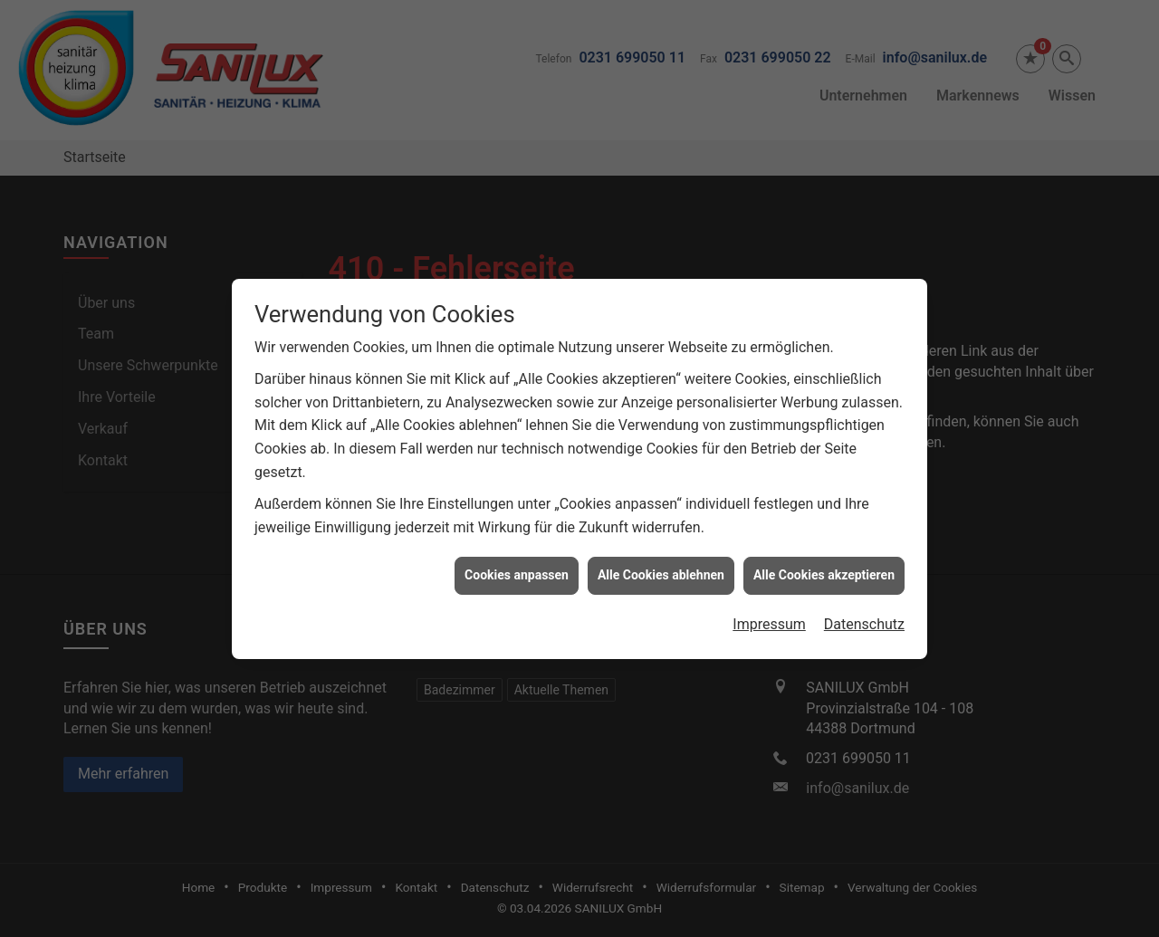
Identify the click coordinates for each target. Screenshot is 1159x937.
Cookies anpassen (517, 569)
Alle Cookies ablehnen (661, 569)
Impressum (769, 618)
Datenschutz (864, 618)
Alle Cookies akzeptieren (824, 569)
